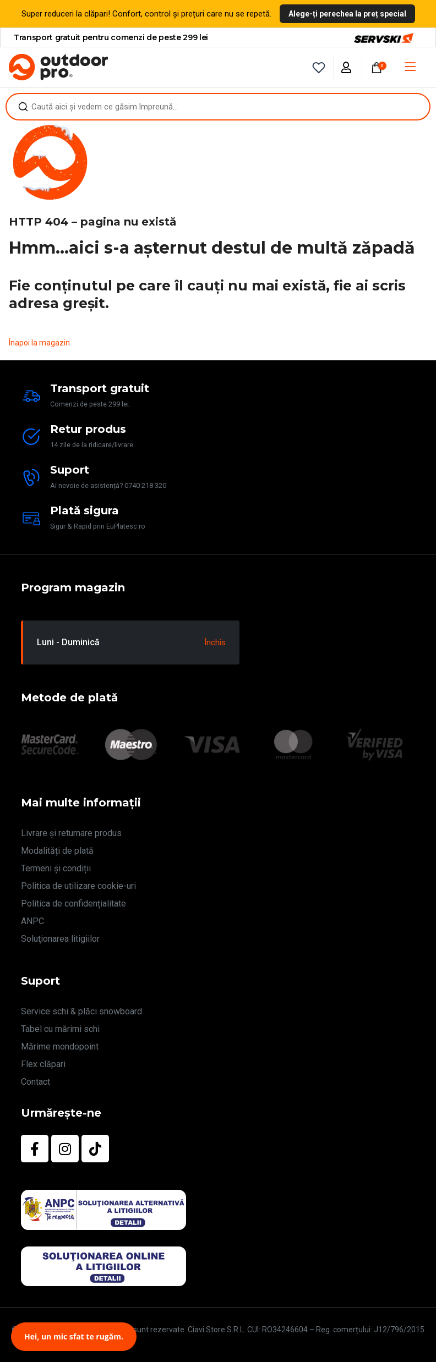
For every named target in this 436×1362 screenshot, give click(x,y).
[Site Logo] (58, 67)
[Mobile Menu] (410, 67)
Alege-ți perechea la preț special (347, 13)
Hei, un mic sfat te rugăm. (73, 1336)
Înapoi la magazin (39, 342)
